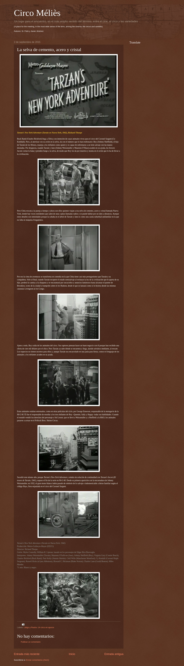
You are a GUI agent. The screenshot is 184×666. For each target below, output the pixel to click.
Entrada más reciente (26, 654)
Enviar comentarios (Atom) (37, 660)
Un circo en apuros (46, 627)
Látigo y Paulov (30, 627)
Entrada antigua (113, 654)
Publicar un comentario (31, 642)
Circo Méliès (37, 13)
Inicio (72, 654)
